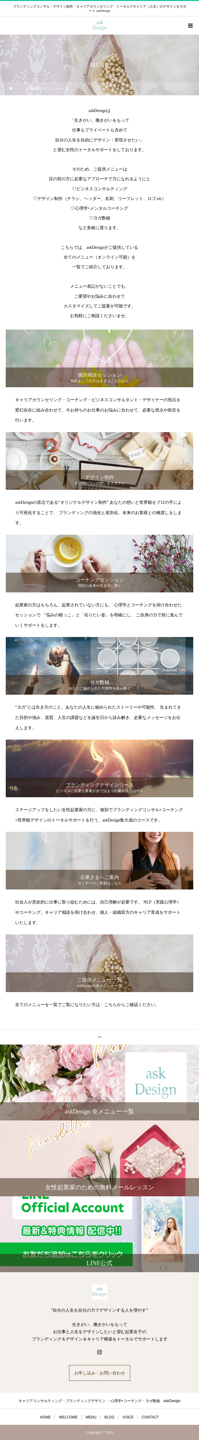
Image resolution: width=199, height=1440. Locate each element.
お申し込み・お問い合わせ (99, 1373)
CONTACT (150, 1417)
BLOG (109, 1417)
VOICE (128, 1417)
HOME (45, 1417)
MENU (91, 1417)
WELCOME (68, 1417)
